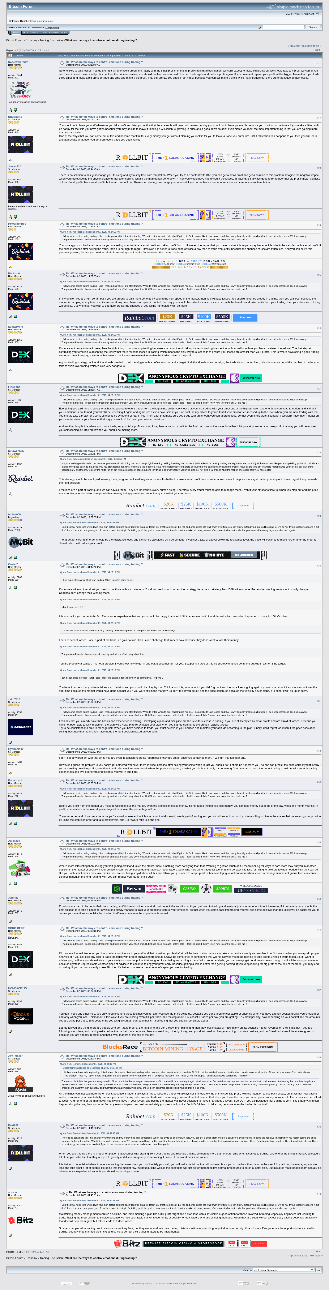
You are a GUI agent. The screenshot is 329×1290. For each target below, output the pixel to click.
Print (317, 50)
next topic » (314, 45)
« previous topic (297, 45)
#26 (319, 328)
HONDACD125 (17, 988)
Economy (31, 40)
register (49, 21)
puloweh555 (16, 450)
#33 (319, 782)
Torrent (54, 27)
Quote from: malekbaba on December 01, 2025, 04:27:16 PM (90, 232)
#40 (319, 1194)
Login (44, 32)
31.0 (47, 27)
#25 (319, 275)
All (47, 50)
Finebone (14, 386)
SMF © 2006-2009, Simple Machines (178, 1283)
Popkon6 (14, 273)
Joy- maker (15, 1055)
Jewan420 (14, 166)
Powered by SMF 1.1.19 (144, 1283)
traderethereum (18, 62)
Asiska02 (14, 840)
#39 (319, 1127)
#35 (319, 899)
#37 (319, 990)
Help (25, 32)
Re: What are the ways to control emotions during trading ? (104, 62)
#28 (319, 452)
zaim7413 (14, 699)
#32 (319, 750)
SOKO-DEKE (16, 928)
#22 (319, 118)
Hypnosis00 (16, 749)
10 (38, 50)
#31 (319, 701)
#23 (319, 168)
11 (41, 50)
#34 (319, 842)
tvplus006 (14, 514)
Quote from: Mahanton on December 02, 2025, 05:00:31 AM (89, 522)
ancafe (12, 1192)
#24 (319, 225)
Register (54, 32)
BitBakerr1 (15, 116)
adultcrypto (15, 326)
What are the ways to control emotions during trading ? (101, 40)
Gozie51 (13, 564)
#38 (319, 1057)
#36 (319, 929)
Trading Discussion (51, 40)
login (39, 21)
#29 (319, 516)
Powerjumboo (17, 223)
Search (34, 32)
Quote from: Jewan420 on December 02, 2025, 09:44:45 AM (89, 1133)
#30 (319, 565)
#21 (319, 63)
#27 (319, 388)
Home (16, 32)
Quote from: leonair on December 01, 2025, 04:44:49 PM (88, 1064)
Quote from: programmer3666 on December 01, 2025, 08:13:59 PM (93, 459)
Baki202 (13, 1125)
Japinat (13, 897)
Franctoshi (15, 780)
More (64, 32)
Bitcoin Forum (14, 40)
